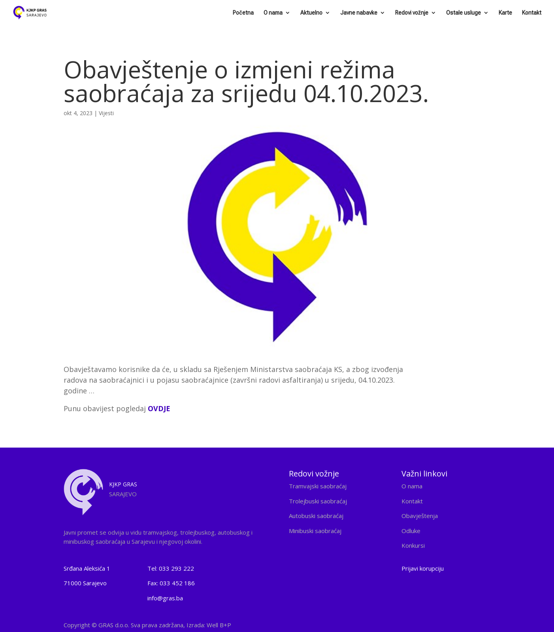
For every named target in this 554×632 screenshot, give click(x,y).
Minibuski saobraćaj (315, 531)
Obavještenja (419, 516)
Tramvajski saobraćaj (318, 486)
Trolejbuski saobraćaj (318, 501)
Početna (243, 13)
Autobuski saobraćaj (316, 516)
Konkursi (413, 545)
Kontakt (531, 13)
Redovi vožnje (411, 13)
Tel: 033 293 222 (170, 568)
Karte (505, 13)
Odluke (410, 531)
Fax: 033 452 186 (171, 583)
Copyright (147, 625)
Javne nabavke (358, 13)
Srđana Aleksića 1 (87, 568)
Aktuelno (311, 13)
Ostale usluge (463, 13)
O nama (273, 13)
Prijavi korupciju (422, 568)
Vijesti (106, 113)
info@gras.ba (165, 598)
